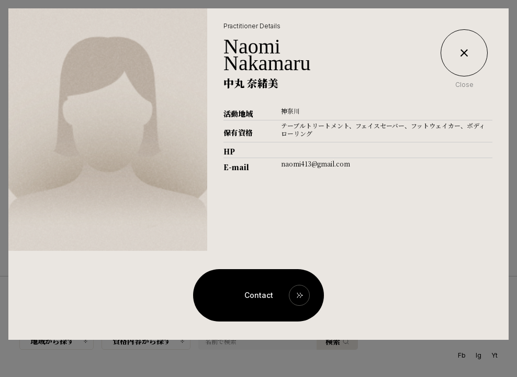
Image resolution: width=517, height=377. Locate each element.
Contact (258, 295)
